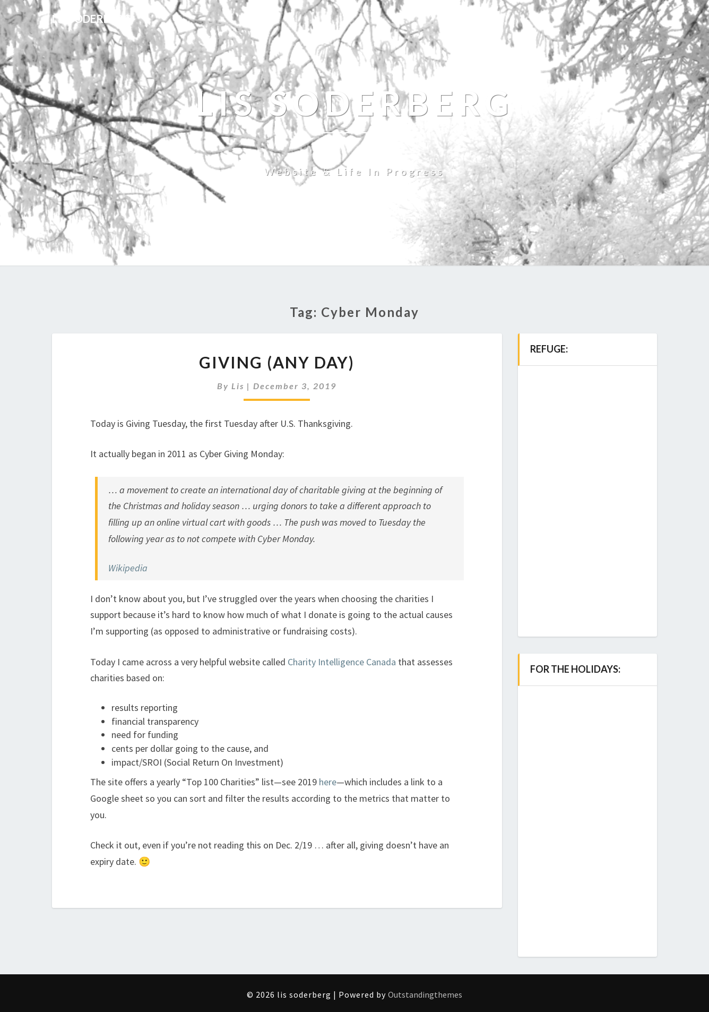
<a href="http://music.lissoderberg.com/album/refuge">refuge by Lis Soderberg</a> (588, 496)
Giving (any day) (276, 362)
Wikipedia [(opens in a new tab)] (128, 568)
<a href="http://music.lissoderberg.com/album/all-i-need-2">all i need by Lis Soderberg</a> (588, 816)
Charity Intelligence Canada (342, 662)
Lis (237, 386)
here (327, 782)
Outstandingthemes (425, 994)
